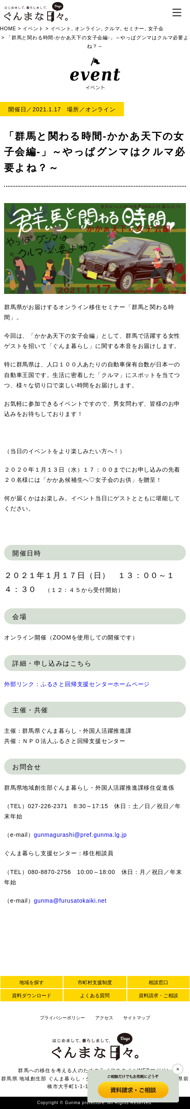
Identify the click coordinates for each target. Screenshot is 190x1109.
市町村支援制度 (95, 982)
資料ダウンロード (31, 995)
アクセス (104, 1017)
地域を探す (31, 982)
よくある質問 (95, 995)
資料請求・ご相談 (158, 995)
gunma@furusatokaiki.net (70, 900)
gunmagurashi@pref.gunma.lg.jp (80, 834)
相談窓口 (158, 982)
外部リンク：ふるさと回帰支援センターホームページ (77, 684)
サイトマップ (136, 1017)
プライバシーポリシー (62, 1017)
